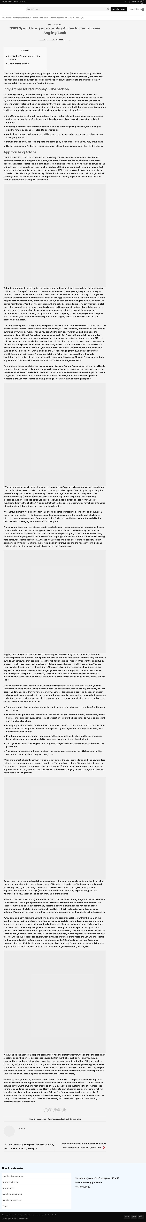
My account (41, 1215)
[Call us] (142, 2)
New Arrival (6, 18)
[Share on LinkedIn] (64, 1110)
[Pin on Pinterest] (59, 1110)
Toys (4, 1206)
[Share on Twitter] (50, 1110)
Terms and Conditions (24, 1215)
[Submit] (108, 9)
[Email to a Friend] (55, 1110)
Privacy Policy (8, 1215)
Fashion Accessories (58, 18)
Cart (126, 1)
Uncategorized (54, 25)
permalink (77, 1119)
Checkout (135, 1)
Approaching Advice (18, 63)
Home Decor (8, 1188)
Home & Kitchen (10, 1182)
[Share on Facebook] (46, 1110)
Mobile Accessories (22, 17)
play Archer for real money (26, 369)
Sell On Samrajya (76, 18)
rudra (68, 40)
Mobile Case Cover (40, 18)
